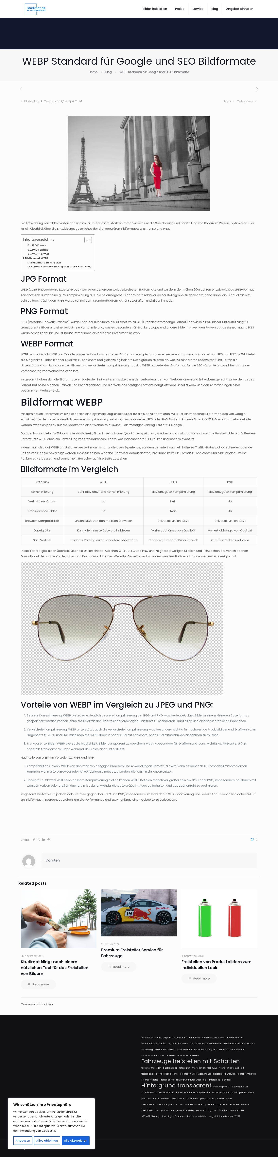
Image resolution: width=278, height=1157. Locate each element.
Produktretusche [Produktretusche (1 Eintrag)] (149, 1110)
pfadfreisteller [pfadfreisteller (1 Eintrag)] (246, 1092)
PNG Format (40, 249)
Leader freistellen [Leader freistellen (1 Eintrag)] (165, 1092)
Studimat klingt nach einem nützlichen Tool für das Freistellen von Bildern (54, 967)
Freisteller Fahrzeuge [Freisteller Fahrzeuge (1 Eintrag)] (224, 1073)
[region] (51, 1123)
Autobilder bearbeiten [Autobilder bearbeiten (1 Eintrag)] (212, 1037)
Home (93, 72)
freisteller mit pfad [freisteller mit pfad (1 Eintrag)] (246, 1073)
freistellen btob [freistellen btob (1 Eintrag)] (149, 1073)
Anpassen (23, 1141)
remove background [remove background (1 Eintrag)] (206, 1110)
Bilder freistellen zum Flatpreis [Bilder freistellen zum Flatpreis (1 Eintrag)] (239, 1043)
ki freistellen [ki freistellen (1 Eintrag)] (147, 1092)
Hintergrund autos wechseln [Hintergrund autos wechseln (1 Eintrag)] (191, 1079)
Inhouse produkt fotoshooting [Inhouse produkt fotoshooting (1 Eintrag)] (228, 1086)
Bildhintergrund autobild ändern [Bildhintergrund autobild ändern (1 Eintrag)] (158, 1049)
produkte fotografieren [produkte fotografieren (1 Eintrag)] (216, 1104)
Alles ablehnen (47, 1141)
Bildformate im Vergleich (45, 262)
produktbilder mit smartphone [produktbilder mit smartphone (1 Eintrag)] (216, 1098)
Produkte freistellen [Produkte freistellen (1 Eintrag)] (240, 1104)
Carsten (50, 101)
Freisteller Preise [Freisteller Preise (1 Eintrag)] (149, 1079)
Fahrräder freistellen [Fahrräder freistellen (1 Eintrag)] (188, 1055)
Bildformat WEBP (36, 258)
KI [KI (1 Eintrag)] (247, 1086)
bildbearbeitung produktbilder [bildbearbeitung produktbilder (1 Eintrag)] (205, 1043)
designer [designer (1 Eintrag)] (188, 1049)
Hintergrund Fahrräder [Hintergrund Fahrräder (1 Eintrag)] (219, 1079)
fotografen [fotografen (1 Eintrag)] (184, 1067)
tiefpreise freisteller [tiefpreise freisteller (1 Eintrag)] (197, 1116)
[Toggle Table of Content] (86, 240)
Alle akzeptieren (75, 1141)
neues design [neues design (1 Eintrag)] (204, 1092)
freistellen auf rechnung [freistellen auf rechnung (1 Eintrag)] (204, 1067)
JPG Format (39, 245)
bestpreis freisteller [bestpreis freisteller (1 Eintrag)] (178, 1043)
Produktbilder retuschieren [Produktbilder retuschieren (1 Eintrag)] (189, 1104)
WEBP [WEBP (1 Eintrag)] (237, 1116)
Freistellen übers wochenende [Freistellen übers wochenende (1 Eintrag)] (195, 1073)
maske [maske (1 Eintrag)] (178, 1092)
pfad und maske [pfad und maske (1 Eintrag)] (150, 1098)
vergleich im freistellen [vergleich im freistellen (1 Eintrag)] (221, 1116)
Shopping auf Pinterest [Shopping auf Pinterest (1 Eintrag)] (173, 1116)
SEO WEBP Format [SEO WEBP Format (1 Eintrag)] (150, 1116)
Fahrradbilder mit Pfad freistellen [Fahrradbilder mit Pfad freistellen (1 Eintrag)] (158, 1055)
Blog (108, 72)
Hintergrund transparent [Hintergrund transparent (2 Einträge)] (176, 1085)
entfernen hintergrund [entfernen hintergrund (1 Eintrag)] (205, 1049)
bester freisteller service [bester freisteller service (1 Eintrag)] (153, 1043)
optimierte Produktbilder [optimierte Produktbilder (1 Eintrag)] (224, 1092)
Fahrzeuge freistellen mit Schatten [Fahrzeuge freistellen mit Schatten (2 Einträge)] (190, 1061)
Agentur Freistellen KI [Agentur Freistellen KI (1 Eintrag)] (175, 1037)
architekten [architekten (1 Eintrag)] (194, 1037)
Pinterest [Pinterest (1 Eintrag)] (165, 1098)
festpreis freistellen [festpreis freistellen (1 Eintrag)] (151, 1067)
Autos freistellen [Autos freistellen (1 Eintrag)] (234, 1037)
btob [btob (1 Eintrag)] (179, 1049)
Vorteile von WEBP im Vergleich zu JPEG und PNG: (61, 266)
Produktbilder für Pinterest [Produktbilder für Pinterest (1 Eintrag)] (185, 1098)
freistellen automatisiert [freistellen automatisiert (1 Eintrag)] (231, 1067)
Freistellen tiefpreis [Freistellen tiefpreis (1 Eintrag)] (169, 1073)
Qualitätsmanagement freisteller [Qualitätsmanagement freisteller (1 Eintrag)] (177, 1110)
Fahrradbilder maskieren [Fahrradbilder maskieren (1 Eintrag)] (232, 1049)
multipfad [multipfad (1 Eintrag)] (189, 1092)
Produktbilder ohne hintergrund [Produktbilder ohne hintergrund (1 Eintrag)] (157, 1104)
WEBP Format (40, 254)
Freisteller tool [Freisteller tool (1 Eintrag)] (167, 1079)
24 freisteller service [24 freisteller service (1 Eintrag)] (151, 1037)
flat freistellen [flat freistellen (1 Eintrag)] (170, 1067)
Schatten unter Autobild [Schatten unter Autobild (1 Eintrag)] (231, 1110)
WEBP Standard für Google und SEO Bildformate (154, 72)
